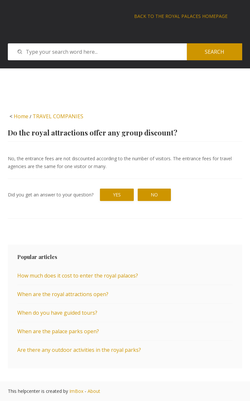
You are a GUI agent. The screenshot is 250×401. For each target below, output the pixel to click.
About (94, 391)
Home (21, 116)
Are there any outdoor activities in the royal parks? (79, 349)
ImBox (76, 391)
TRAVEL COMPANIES (58, 116)
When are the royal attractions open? (62, 294)
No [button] (154, 195)
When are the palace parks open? (58, 331)
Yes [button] (117, 195)
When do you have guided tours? (57, 312)
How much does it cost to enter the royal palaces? (77, 275)
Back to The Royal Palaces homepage (181, 16)
